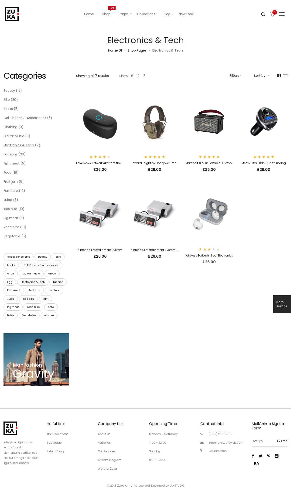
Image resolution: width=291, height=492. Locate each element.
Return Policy (56, 451)
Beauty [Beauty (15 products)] (42, 257)
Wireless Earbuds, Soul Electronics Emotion (215, 255)
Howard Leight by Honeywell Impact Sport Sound (165, 163)
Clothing (10, 127)
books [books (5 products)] (11, 265)
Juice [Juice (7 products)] (10, 299)
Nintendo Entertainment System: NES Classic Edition (167, 250)
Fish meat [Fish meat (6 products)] (13, 290)
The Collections (57, 434)
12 (138, 76)
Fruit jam (10, 181)
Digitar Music (13, 136)
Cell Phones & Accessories (24, 118)
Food (7, 172)
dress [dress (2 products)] (52, 273)
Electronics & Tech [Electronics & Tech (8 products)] (33, 282)
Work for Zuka (107, 469)
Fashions (10, 154)
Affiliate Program (109, 460)
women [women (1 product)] (49, 315)
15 (144, 76)
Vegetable (11, 236)
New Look (186, 14)
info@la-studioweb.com (226, 443)
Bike (6, 99)
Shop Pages (137, 50)
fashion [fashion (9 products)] (58, 282)
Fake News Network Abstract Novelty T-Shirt (106, 163)
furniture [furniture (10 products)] (53, 290)
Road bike (11, 227)
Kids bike (10, 209)
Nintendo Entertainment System (100, 250)
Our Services (106, 451)
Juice (7, 199)
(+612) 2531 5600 (220, 434)
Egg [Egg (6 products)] (9, 282)
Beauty (9, 90)
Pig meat (10, 218)
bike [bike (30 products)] (58, 257)
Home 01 (115, 50)
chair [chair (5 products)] (10, 273)
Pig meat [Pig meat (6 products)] (13, 307)
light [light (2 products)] (45, 299)
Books (8, 108)
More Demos (281, 304)
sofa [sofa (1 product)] (51, 307)
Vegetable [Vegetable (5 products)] (29, 315)
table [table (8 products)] (10, 315)
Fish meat (11, 163)
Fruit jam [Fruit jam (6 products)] (34, 290)
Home (89, 14)
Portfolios (104, 443)
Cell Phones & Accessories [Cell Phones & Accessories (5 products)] (41, 265)
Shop (108, 11)
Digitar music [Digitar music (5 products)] (31, 273)
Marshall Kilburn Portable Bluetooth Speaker (215, 163)
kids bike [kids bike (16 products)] (28, 299)
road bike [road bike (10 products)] (33, 307)
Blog (167, 14)
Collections (146, 14)
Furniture (10, 190)
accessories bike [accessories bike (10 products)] (18, 257)
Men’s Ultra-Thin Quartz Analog (264, 163)
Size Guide (54, 443)
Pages (124, 14)
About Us (104, 434)
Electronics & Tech (18, 145)
